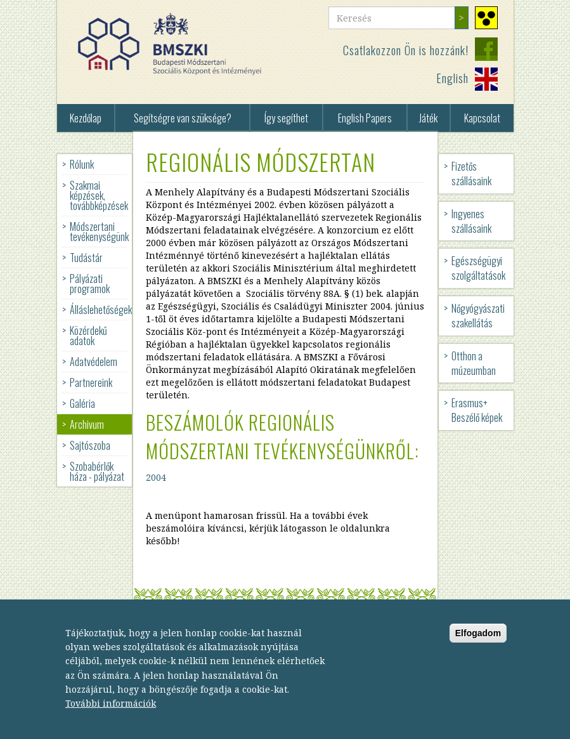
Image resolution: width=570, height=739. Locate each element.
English (452, 78)
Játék (428, 118)
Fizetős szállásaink (471, 173)
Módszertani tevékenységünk (99, 231)
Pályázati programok (90, 283)
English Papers (365, 118)
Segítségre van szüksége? (182, 118)
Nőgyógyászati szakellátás (478, 315)
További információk (110, 713)
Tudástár (86, 257)
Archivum (87, 424)
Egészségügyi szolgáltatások (478, 268)
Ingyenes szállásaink (471, 221)
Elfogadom (478, 643)
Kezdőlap (85, 118)
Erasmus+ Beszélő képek (476, 410)
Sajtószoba (90, 445)
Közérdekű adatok (88, 335)
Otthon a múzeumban (473, 363)
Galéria (82, 403)
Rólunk (82, 164)
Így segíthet (286, 118)
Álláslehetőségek (101, 309)
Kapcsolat (482, 118)
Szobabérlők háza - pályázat (97, 471)
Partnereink (91, 382)
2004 (156, 477)
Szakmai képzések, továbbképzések (99, 195)
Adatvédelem (93, 361)
